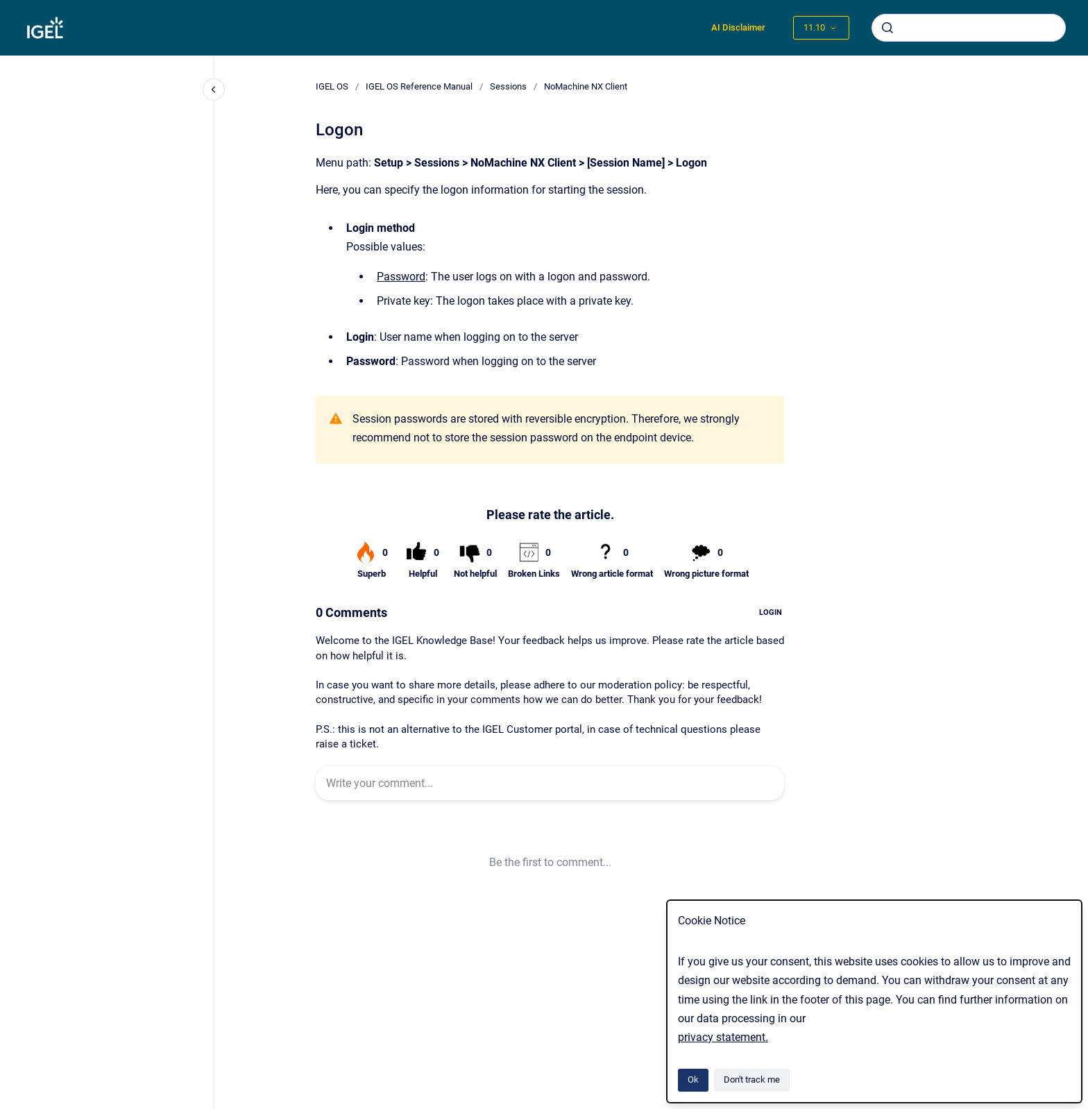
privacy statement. (723, 1037)
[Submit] (887, 28)
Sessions (508, 86)
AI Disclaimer (738, 27)
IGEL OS (332, 86)
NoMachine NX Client (585, 86)
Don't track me (752, 1079)
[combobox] (968, 28)
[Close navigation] (214, 89)
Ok (693, 1079)
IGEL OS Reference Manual (419, 86)
